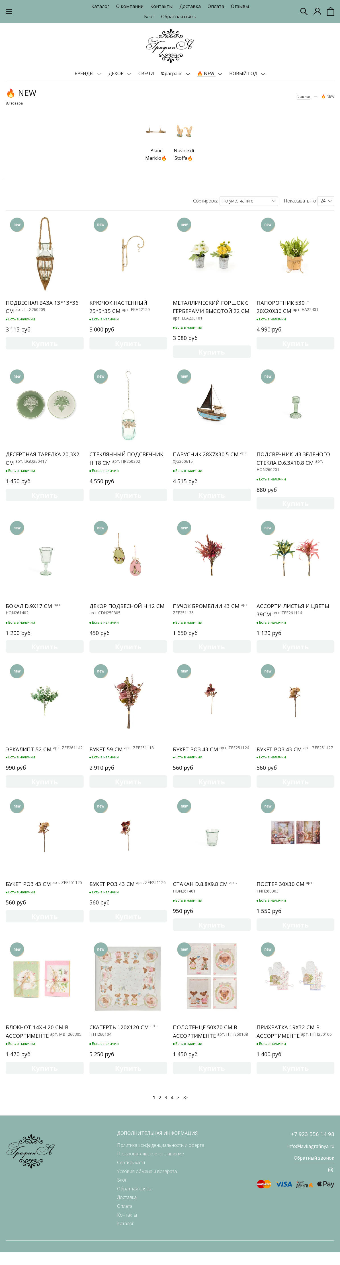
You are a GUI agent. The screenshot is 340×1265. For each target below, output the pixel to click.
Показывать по (300, 201)
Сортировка (205, 201)
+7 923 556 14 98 (312, 1147)
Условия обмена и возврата (147, 1184)
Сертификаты (131, 1175)
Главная (303, 96)
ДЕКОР (116, 73)
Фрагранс (172, 73)
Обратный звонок (314, 1171)
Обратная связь (178, 16)
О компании (130, 6)
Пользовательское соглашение (150, 1167)
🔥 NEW (206, 73)
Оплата (216, 6)
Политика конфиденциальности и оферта (160, 1158)
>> (185, 1110)
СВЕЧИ (146, 73)
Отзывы (240, 6)
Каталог (100, 6)
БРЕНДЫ (85, 73)
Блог (149, 16)
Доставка (190, 6)
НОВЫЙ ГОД (244, 73)
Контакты (161, 6)
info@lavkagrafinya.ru (310, 1159)
